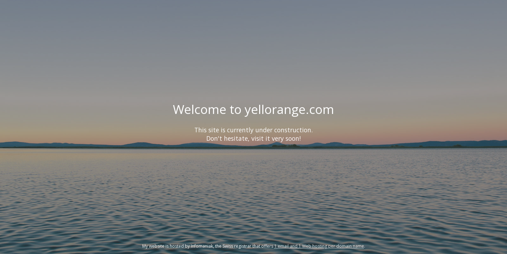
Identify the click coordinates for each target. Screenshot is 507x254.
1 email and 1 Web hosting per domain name (319, 246)
